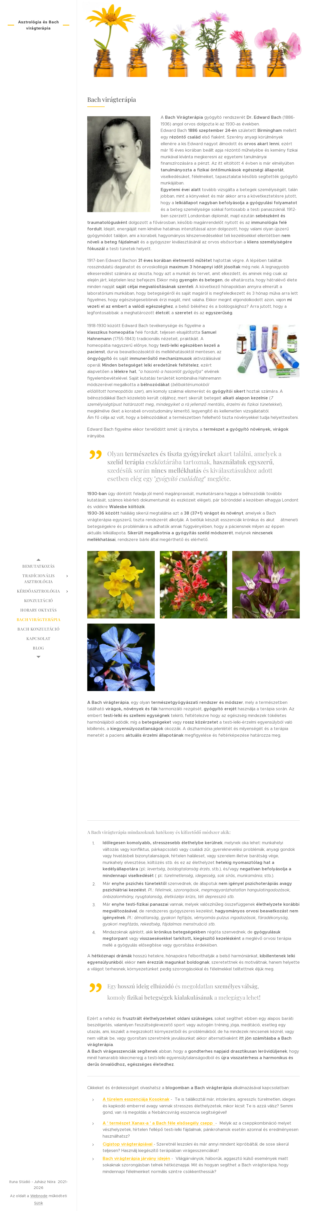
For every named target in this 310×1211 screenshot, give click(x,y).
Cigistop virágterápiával (128, 1144)
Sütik (38, 1203)
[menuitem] (38, 566)
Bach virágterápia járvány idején (136, 1158)
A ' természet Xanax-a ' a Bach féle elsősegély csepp (159, 1123)
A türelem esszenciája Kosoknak (136, 1099)
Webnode (39, 1196)
